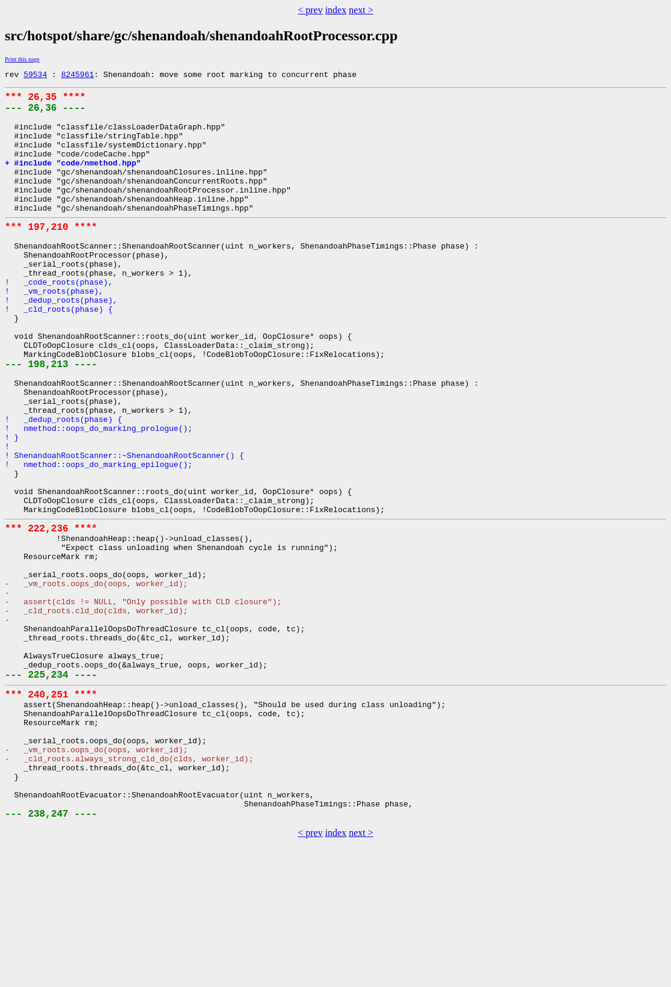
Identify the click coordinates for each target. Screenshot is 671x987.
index (336, 10)
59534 (35, 75)
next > (361, 10)
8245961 (77, 75)
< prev (310, 10)
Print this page (22, 59)
